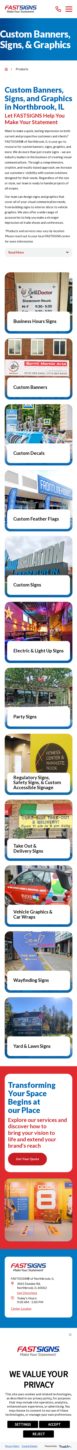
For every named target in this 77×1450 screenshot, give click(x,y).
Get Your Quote (27, 1159)
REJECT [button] (38, 1434)
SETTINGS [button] (23, 1424)
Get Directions (27, 1293)
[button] (70, 1335)
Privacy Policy (12, 1446)
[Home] (21, 9)
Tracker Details (29, 1446)
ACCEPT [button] (54, 1424)
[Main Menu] (69, 9)
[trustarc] (65, 1446)
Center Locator (21, 1308)
